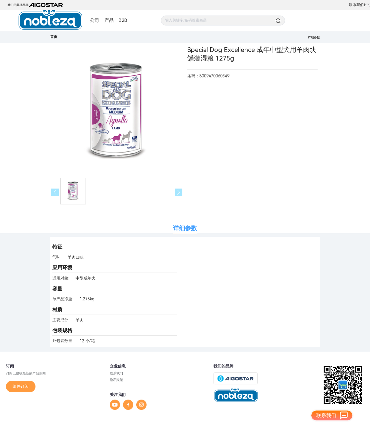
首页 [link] (53, 37)
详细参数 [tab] (185, 228)
